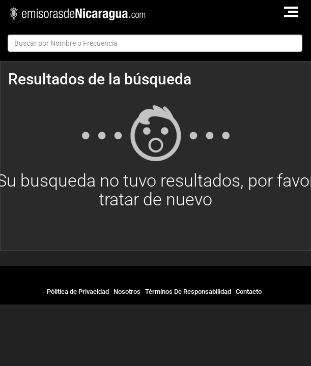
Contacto (249, 291)
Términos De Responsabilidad (188, 291)
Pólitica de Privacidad (78, 291)
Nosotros (127, 291)
